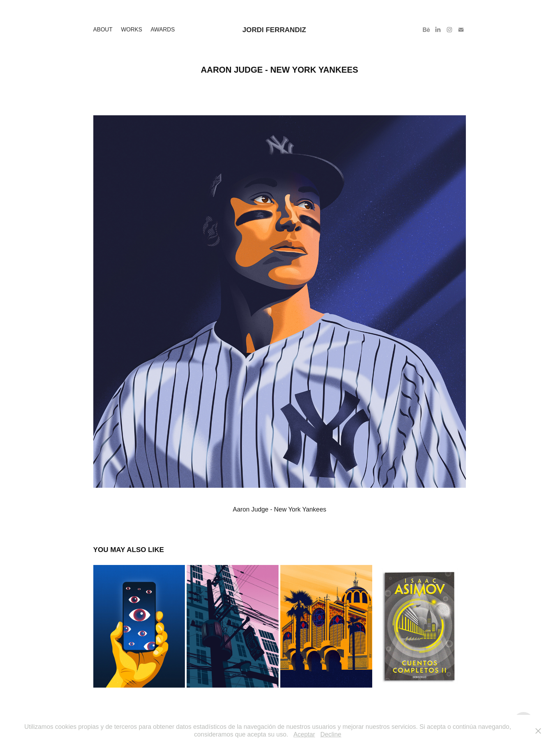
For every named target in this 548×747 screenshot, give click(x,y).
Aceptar (304, 734)
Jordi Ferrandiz (274, 30)
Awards (163, 29)
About (103, 29)
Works (131, 29)
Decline (330, 734)
